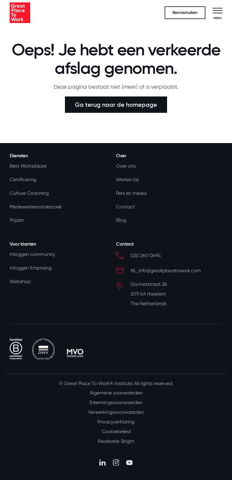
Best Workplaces (28, 166)
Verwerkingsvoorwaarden (116, 412)
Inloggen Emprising (30, 268)
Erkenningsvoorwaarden (116, 402)
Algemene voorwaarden (116, 392)
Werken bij (127, 179)
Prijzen (17, 220)
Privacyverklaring (116, 422)
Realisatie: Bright (116, 441)
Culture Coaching (29, 193)
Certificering (23, 179)
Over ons (126, 166)
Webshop (20, 281)
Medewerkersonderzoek (36, 206)
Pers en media (131, 193)
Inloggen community (32, 254)
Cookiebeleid (116, 431)
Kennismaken (185, 12)
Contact (125, 206)
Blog (121, 220)
